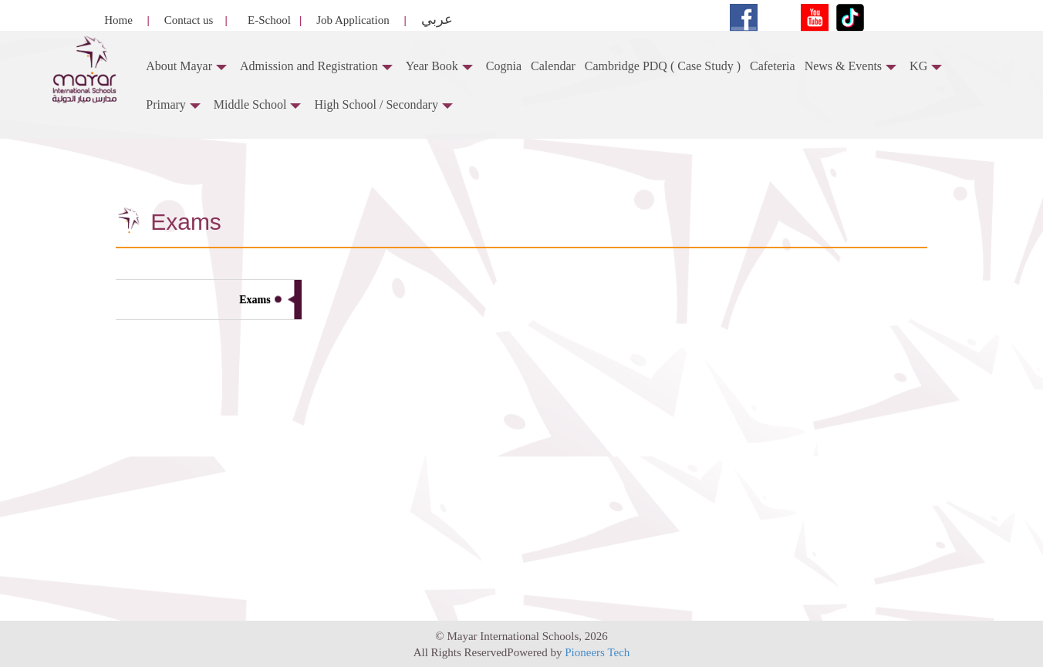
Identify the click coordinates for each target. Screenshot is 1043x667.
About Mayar (186, 65)
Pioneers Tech (597, 652)
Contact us (187, 20)
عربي (436, 19)
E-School (269, 20)
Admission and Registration (316, 65)
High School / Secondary (383, 104)
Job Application (351, 20)
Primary (173, 104)
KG (926, 65)
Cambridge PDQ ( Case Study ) (663, 65)
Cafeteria (772, 65)
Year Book (439, 65)
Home (118, 20)
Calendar (553, 65)
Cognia (504, 65)
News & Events (850, 65)
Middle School (258, 104)
